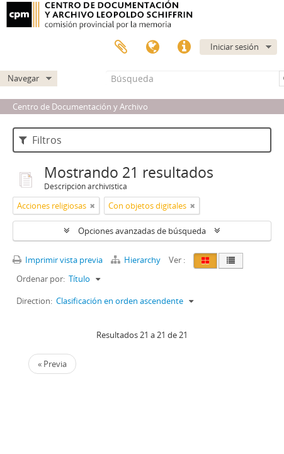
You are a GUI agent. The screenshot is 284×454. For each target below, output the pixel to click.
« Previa (52, 364)
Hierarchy (136, 259)
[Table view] (231, 261)
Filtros (40, 140)
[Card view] (205, 261)
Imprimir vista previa (58, 259)
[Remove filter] (92, 205)
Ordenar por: (40, 278)
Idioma (152, 47)
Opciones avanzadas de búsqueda (142, 230)
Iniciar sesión (234, 46)
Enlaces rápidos (184, 47)
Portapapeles (121, 47)
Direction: (34, 300)
